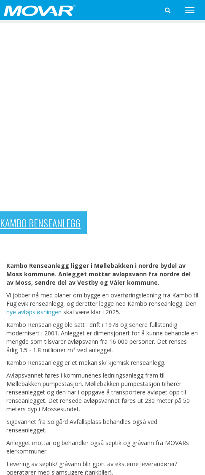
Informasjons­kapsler (108, 439)
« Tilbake (18, 309)
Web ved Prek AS (185, 447)
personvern (67, 439)
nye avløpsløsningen (34, 94)
